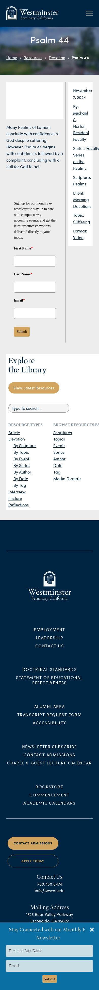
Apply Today (33, 864)
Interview (17, 491)
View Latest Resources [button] (33, 387)
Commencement (49, 798)
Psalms (79, 183)
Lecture (15, 498)
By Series (21, 465)
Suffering (81, 221)
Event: (78, 193)
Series (58, 452)
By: (76, 106)
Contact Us (49, 649)
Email (19, 300)
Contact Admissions (49, 758)
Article (14, 432)
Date (57, 465)
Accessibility (49, 726)
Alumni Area (49, 710)
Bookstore (49, 790)
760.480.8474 (49, 887)
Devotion (57, 57)
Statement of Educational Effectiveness (49, 683)
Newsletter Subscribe (49, 750)
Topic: (78, 215)
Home (11, 57)
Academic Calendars (49, 806)
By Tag (19, 485)
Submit (22, 332)
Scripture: (82, 177)
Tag (56, 472)
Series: (79, 148)
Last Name (23, 274)
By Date (20, 478)
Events (59, 445)
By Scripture (24, 445)
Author (59, 458)
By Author (22, 472)
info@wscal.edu (49, 894)
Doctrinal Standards (49, 672)
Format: (80, 230)
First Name (23, 248)
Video (78, 237)
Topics (59, 439)
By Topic (21, 452)
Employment (49, 632)
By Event (21, 458)
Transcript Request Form (49, 718)
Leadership (49, 640)
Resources (33, 57)
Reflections (18, 504)
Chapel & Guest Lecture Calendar (49, 766)
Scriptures (62, 432)
